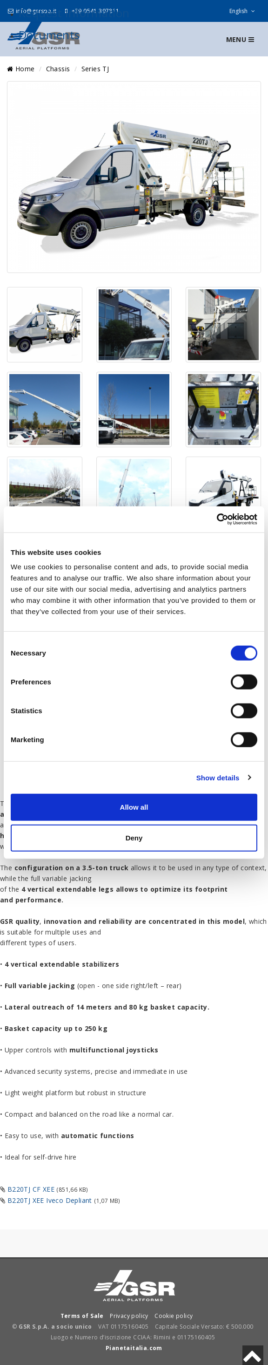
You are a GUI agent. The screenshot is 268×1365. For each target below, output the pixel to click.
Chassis (58, 68)
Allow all (134, 807)
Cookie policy (173, 1316)
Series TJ (95, 68)
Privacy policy (129, 1316)
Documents (49, 34)
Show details (218, 777)
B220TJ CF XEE (30, 1189)
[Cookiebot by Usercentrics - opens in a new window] (216, 519)
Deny (134, 837)
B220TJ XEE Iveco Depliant (49, 1200)
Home (20, 68)
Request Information (74, 12)
